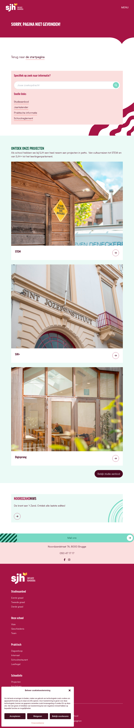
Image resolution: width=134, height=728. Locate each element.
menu (124, 7)
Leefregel (15, 664)
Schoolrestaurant (19, 659)
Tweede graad (18, 602)
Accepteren (15, 716)
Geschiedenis (17, 628)
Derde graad (17, 606)
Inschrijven (16, 686)
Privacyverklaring (37, 723)
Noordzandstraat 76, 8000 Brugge (67, 546)
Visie (13, 624)
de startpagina (35, 57)
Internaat (15, 655)
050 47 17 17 (67, 553)
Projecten (16, 681)
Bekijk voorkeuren (60, 716)
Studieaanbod (21, 101)
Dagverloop (17, 650)
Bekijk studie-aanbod (108, 473)
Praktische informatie (25, 112)
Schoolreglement (23, 118)
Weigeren (37, 716)
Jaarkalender (21, 107)
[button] (69, 690)
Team (13, 633)
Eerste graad (17, 597)
